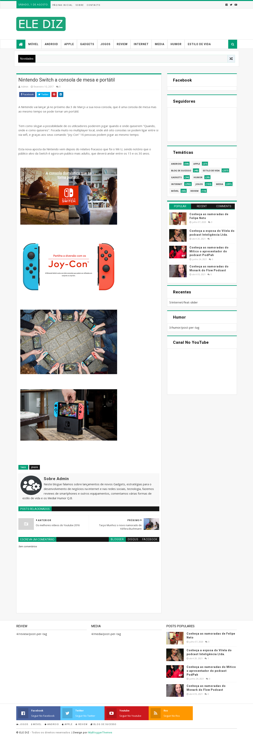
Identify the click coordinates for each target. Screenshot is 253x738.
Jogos (105, 44)
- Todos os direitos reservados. (50, 732)
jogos (34, 467)
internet (176, 184)
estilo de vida (211, 170)
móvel (175, 190)
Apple (69, 44)
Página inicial (62, 5)
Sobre (80, 5)
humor (198, 177)
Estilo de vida (199, 44)
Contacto (93, 5)
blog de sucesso (181, 170)
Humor (176, 44)
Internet (141, 44)
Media (159, 44)
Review (122, 44)
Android (51, 44)
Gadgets (87, 44)
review (194, 190)
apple (196, 163)
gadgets (176, 177)
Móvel (33, 44)
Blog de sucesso (104, 724)
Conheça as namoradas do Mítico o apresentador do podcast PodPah (209, 251)
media (219, 184)
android (176, 163)
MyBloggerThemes (100, 732)
